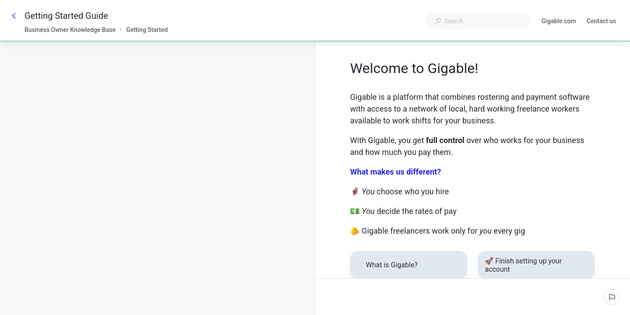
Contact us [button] (601, 22)
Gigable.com (559, 22)
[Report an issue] (612, 297)
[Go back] (14, 15)
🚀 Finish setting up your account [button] (535, 265)
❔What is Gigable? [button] (407, 265)
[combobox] (478, 21)
